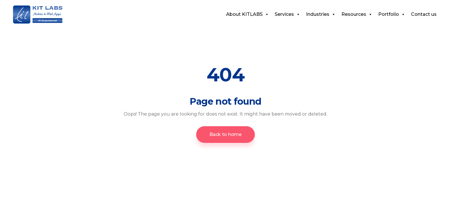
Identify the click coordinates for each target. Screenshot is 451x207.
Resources (356, 14)
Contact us (424, 14)
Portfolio (391, 14)
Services (287, 14)
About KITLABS (247, 14)
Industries (321, 14)
